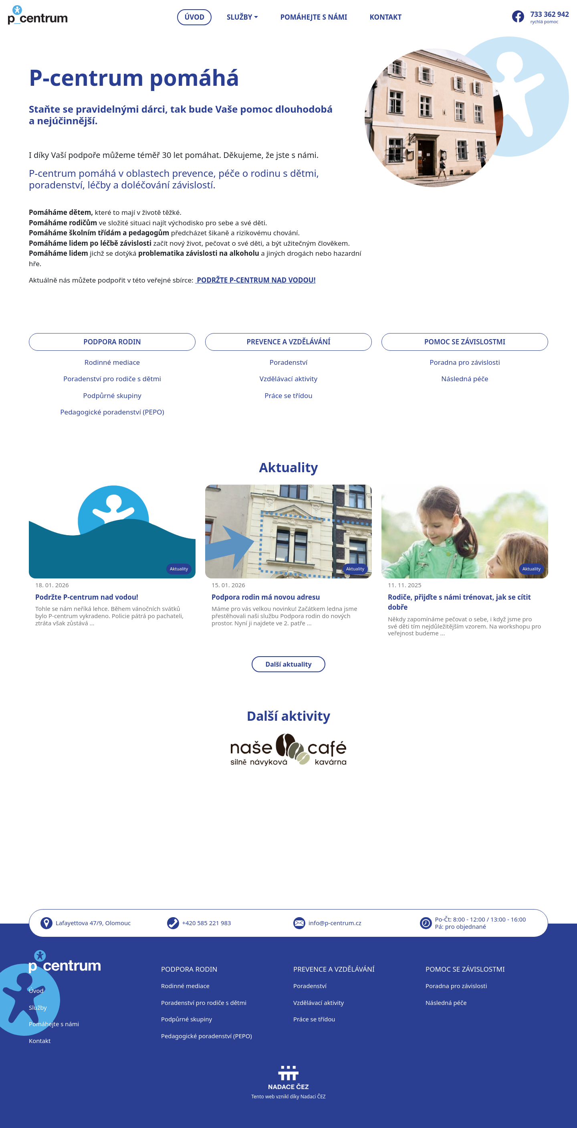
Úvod (195, 17)
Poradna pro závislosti (465, 362)
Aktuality (179, 569)
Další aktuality (288, 664)
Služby (38, 1007)
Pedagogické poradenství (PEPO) (112, 411)
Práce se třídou (288, 395)
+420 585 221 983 (206, 923)
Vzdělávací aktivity (288, 378)
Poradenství (289, 362)
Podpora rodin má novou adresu (266, 597)
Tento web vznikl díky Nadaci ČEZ (288, 1083)
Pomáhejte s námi (313, 17)
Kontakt (386, 17)
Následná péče (464, 378)
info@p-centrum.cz (335, 923)
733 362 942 (550, 14)
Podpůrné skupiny (112, 395)
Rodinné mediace (112, 362)
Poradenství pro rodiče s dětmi (112, 378)
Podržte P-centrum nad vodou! (86, 597)
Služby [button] (239, 17)
